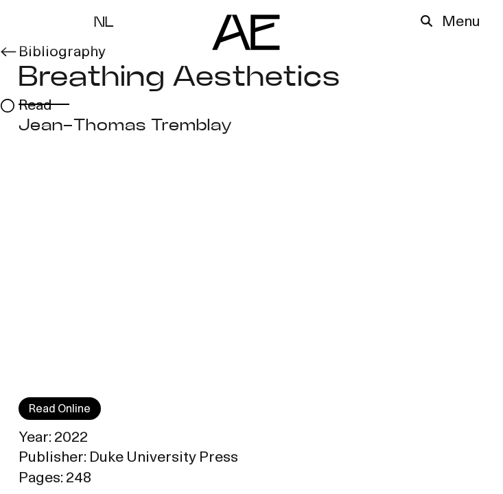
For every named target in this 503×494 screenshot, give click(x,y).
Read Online (60, 409)
